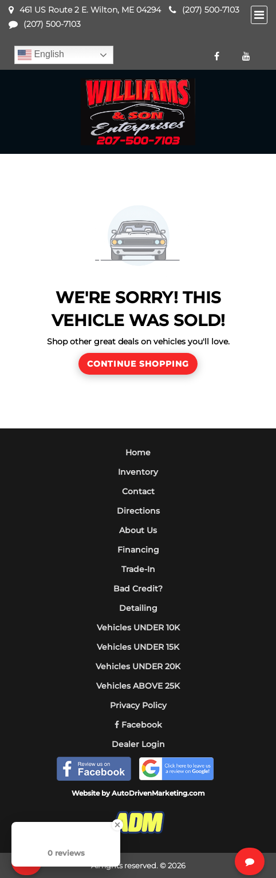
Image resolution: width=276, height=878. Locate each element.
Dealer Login (138, 744)
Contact (138, 491)
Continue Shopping (138, 364)
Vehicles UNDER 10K (138, 627)
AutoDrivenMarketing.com (158, 793)
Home (138, 452)
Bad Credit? (138, 588)
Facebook (138, 725)
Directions (138, 511)
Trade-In (138, 569)
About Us (138, 530)
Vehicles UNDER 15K (138, 647)
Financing (138, 550)
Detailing (138, 608)
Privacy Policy (138, 705)
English (41, 55)
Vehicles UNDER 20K (138, 666)
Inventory (138, 472)
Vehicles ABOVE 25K (138, 686)
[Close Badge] (117, 825)
